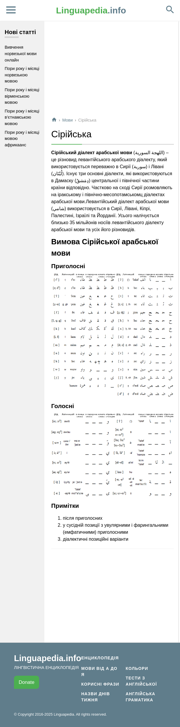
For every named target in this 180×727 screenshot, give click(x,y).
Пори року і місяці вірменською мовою (22, 96)
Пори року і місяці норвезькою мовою (22, 74)
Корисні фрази (100, 684)
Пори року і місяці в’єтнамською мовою (22, 117)
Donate (26, 682)
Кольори (137, 668)
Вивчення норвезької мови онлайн (20, 53)
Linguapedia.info (47, 658)
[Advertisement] (112, 71)
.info (91, 10)
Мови (67, 120)
